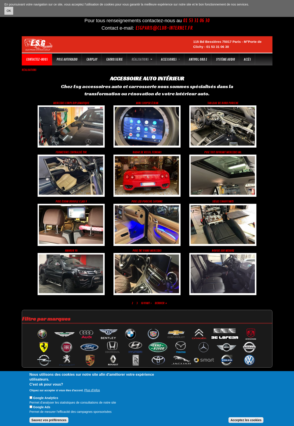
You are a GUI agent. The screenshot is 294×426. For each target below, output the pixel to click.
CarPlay (91, 59)
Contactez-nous (37, 59)
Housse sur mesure (223, 251)
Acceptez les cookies (245, 420)
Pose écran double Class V (71, 201)
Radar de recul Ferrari (147, 152)
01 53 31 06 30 (196, 21)
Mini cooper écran (147, 103)
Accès (247, 59)
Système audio (225, 59)
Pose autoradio (67, 59)
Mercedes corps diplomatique (71, 103)
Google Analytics (45, 398)
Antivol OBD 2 (198, 59)
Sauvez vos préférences (49, 420)
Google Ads (41, 407)
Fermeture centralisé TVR (71, 152)
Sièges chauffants (223, 201)
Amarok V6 (71, 251)
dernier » (161, 303)
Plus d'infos (92, 390)
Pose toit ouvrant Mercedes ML (222, 152)
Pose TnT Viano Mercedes (147, 251)
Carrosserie (114, 59)
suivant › (146, 303)
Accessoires (170, 59)
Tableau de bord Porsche (222, 103)
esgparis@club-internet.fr (164, 28)
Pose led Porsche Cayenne (147, 201)
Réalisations (141, 59)
